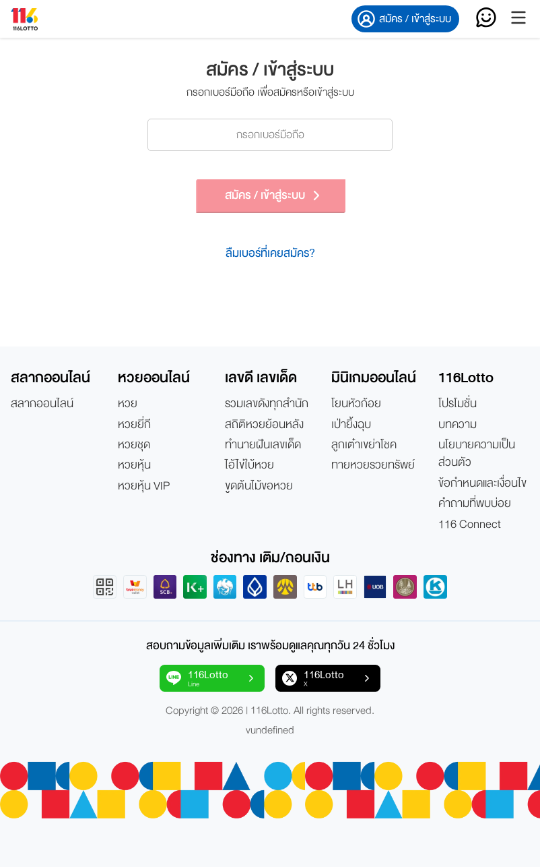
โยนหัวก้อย (356, 404)
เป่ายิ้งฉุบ (351, 425)
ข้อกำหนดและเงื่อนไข (482, 483)
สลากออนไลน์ (42, 404)
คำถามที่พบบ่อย (474, 503)
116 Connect (469, 524)
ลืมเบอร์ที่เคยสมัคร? (270, 253)
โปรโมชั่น (457, 404)
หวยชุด (134, 445)
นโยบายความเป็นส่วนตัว (476, 454)
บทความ (457, 425)
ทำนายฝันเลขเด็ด (263, 445)
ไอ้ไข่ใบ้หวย (249, 465)
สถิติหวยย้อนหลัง (264, 425)
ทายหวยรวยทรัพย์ (373, 465)
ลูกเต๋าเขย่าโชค (364, 445)
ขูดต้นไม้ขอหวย (259, 486)
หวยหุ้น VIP (144, 486)
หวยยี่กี (134, 425)
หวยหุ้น (134, 465)
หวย (127, 404)
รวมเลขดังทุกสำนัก (266, 404)
